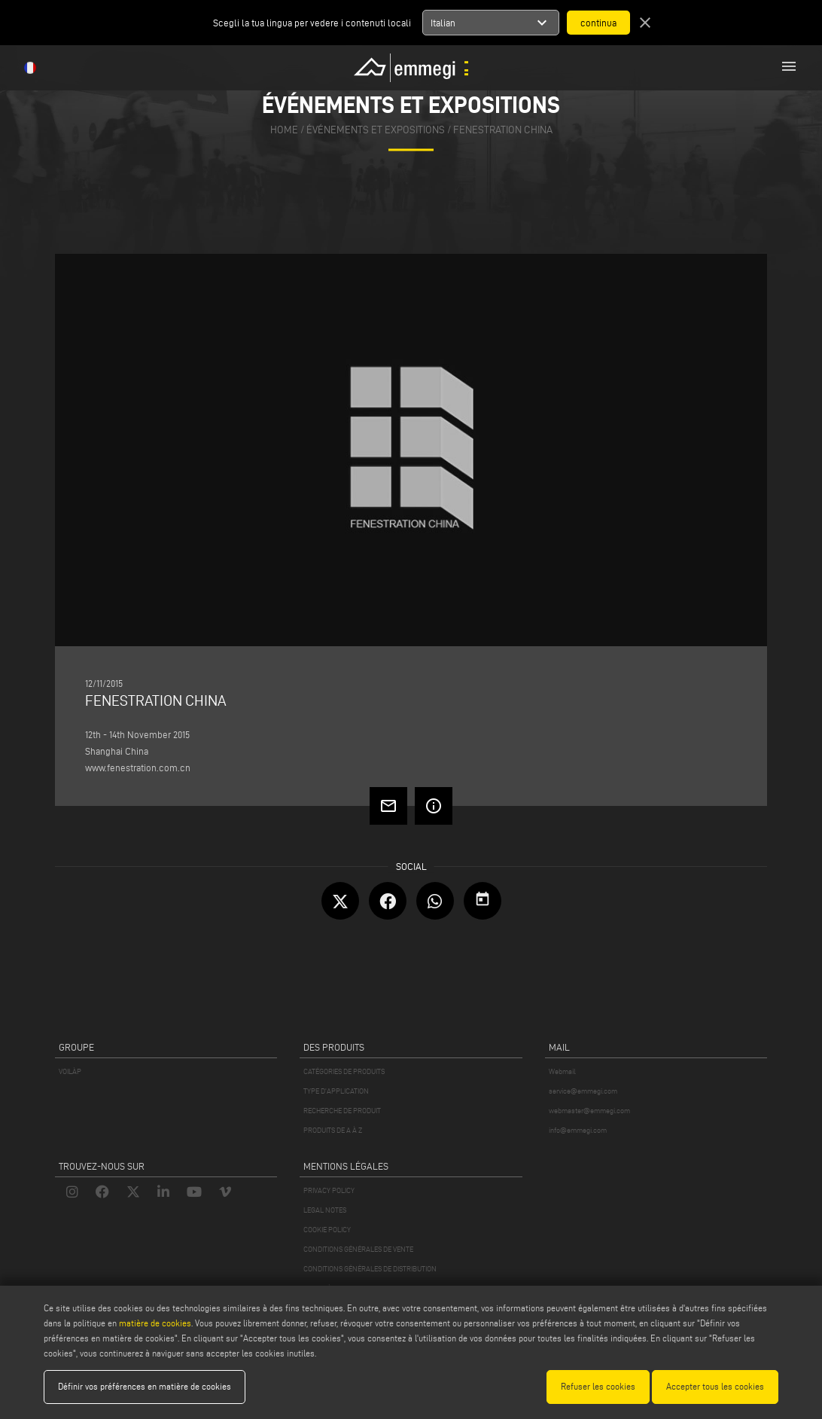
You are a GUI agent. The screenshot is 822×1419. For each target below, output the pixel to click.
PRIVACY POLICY (329, 1190)
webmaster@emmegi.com (589, 1110)
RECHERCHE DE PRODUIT (342, 1110)
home (284, 130)
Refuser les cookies (598, 1386)
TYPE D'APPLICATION (336, 1091)
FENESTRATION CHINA (503, 130)
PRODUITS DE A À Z (332, 1130)
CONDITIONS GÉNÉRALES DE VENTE (358, 1249)
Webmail (562, 1071)
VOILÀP (70, 1071)
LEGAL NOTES (324, 1210)
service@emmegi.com (583, 1091)
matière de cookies (155, 1323)
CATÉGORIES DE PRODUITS (344, 1071)
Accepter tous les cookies (715, 1386)
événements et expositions (375, 130)
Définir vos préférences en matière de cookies (144, 1386)
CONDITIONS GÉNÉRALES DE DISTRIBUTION (370, 1269)
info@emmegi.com (578, 1130)
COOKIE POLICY (327, 1229)
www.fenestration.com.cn (137, 767)
